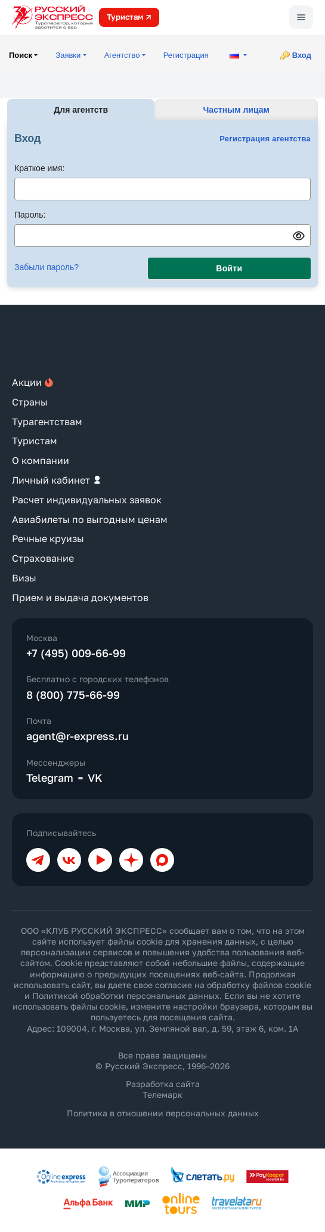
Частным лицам (236, 109)
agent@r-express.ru (77, 735)
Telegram (49, 777)
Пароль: (29, 214)
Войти (229, 268)
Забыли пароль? (46, 267)
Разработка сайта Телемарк (163, 1089)
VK (95, 777)
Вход (301, 55)
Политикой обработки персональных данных (125, 995)
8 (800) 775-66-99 (73, 694)
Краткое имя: (39, 168)
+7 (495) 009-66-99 (76, 653)
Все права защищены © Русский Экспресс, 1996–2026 (162, 1060)
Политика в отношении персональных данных (163, 1113)
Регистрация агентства (265, 138)
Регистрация (186, 55)
